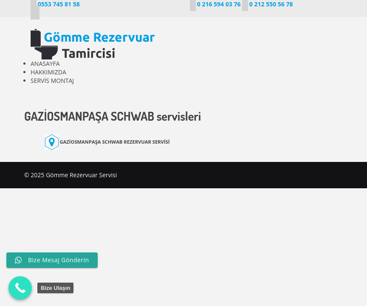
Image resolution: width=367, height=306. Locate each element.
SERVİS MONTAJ (52, 80)
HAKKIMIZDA (48, 72)
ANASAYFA (45, 64)
